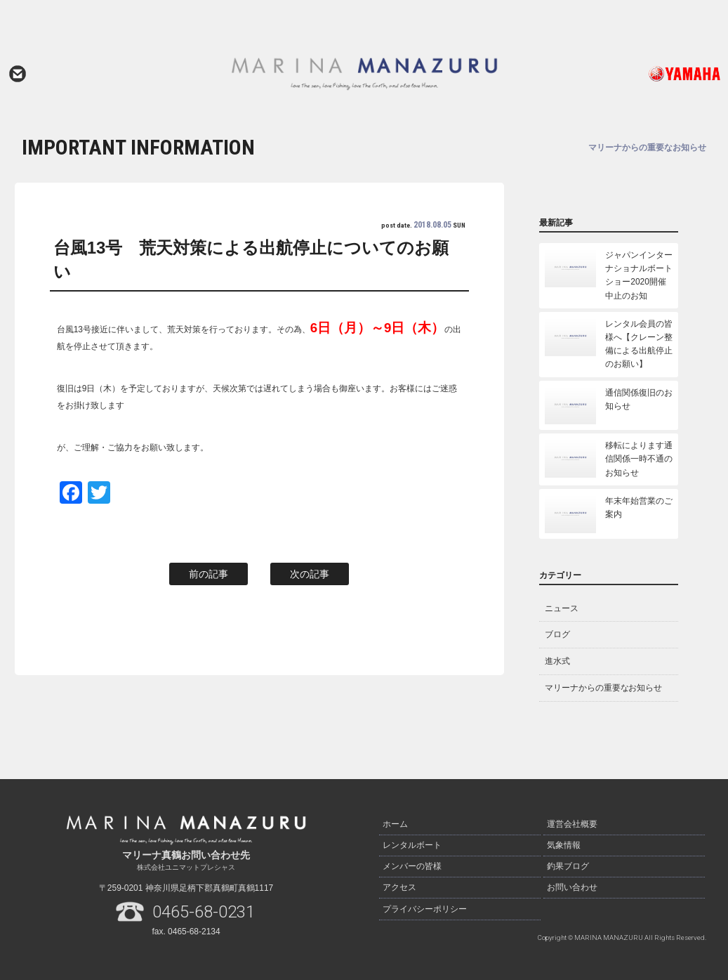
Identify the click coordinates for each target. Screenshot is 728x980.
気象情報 (564, 843)
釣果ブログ (568, 863)
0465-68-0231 (203, 912)
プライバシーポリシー (425, 902)
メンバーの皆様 (412, 863)
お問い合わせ (17, 73)
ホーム (395, 823)
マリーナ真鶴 (363, 73)
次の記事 (309, 574)
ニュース (561, 608)
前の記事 (208, 574)
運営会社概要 (572, 823)
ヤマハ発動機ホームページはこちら (652, 73)
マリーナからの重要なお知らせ (604, 688)
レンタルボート (412, 843)
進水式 (557, 661)
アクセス (399, 882)
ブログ (557, 634)
